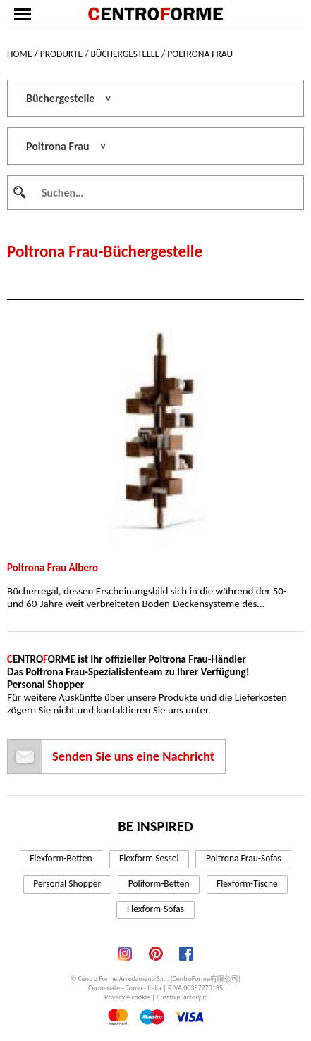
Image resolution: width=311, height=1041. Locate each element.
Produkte (61, 54)
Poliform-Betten (159, 884)
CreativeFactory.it (182, 997)
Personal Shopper (67, 884)
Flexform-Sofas (155, 909)
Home (19, 54)
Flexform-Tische (247, 884)
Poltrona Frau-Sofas (243, 858)
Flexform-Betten (61, 858)
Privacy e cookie (127, 997)
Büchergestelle (124, 54)
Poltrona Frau (200, 54)
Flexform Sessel (148, 858)
